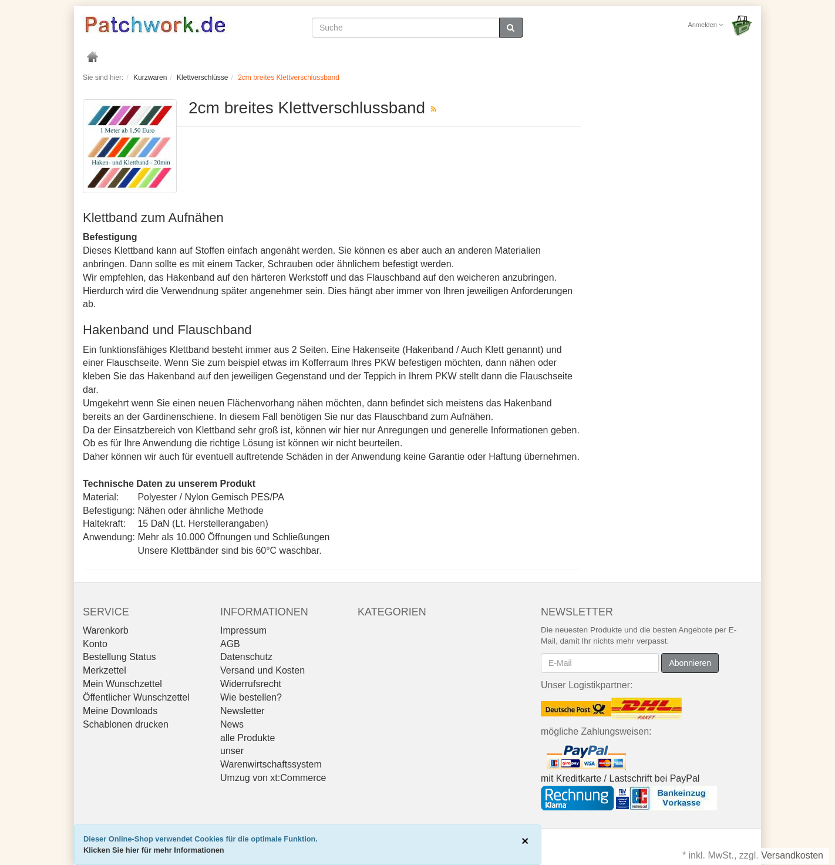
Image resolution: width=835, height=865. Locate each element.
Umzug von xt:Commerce (273, 778)
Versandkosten (792, 855)
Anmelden (705, 24)
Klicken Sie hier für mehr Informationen (153, 850)
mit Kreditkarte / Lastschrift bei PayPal (620, 778)
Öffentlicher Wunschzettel (136, 697)
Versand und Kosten (262, 670)
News (232, 724)
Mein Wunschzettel (122, 684)
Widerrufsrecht (250, 684)
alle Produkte (247, 738)
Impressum (243, 630)
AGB (230, 644)
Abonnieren (690, 663)
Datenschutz (246, 657)
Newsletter (242, 711)
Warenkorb (106, 630)
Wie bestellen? (251, 697)
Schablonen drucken (126, 724)
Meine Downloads (120, 711)
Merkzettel (104, 670)
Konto (95, 644)
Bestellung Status (119, 657)
